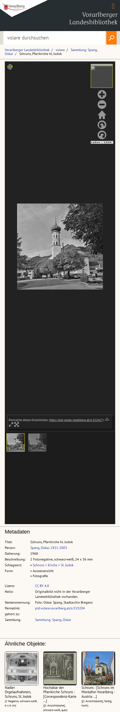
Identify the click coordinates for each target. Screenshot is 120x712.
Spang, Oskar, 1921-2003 (48, 548)
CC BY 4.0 (42, 586)
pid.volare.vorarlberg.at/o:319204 (60, 608)
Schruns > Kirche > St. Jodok (53, 565)
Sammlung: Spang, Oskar (53, 620)
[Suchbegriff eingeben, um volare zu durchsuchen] (54, 38)
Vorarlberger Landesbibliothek (27, 50)
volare (60, 50)
